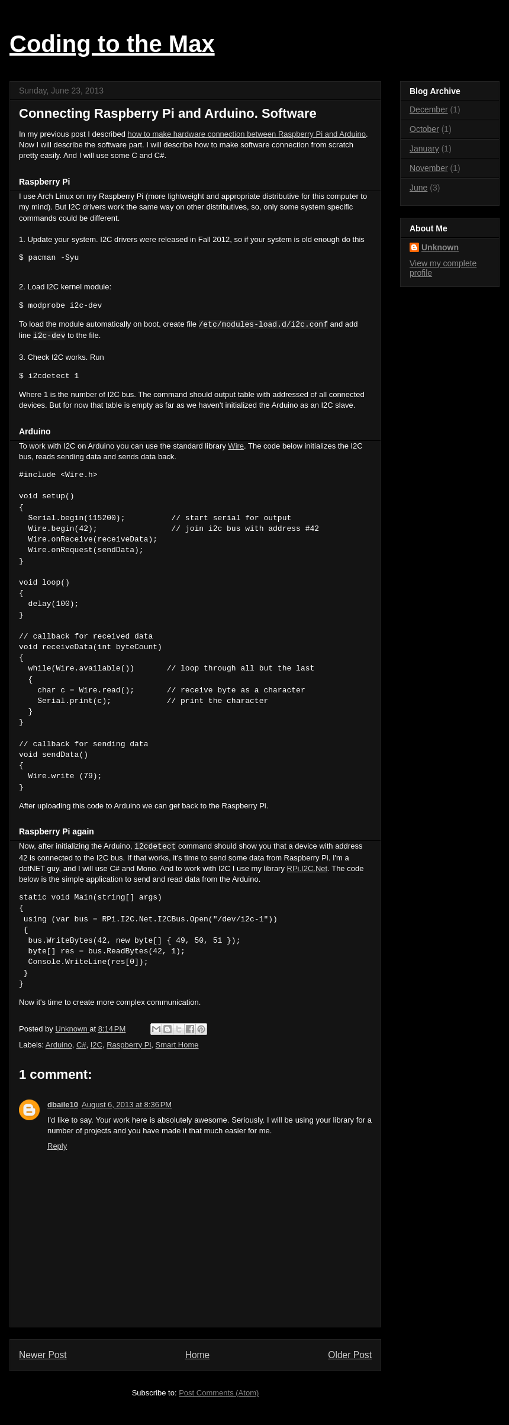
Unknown (440, 247)
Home (197, 1355)
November (429, 168)
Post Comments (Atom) (219, 1392)
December (429, 109)
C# (81, 1044)
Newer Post (43, 1355)
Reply (57, 1146)
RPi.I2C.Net (307, 868)
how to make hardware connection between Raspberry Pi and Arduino (247, 134)
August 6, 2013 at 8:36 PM (127, 1104)
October (424, 129)
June (418, 187)
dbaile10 (62, 1104)
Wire (236, 445)
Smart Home (177, 1044)
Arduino (59, 1044)
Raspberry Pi (129, 1044)
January (424, 148)
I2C (96, 1044)
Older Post (350, 1355)
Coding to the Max (112, 44)
